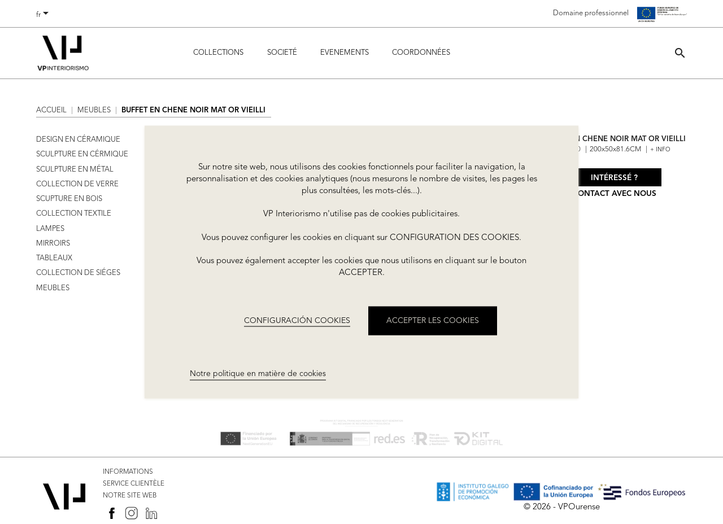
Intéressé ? (614, 178)
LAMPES (50, 229)
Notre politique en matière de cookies (258, 374)
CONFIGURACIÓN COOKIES (297, 320)
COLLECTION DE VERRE (77, 184)
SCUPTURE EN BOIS (69, 199)
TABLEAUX (54, 258)
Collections (218, 52)
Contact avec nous (614, 194)
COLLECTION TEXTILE (73, 213)
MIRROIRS (53, 243)
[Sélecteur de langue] (44, 15)
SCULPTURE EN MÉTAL (75, 169)
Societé (282, 52)
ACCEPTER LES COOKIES (432, 320)
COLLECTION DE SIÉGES (78, 273)
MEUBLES (52, 288)
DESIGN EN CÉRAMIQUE (78, 139)
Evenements (344, 52)
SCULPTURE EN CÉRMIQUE (82, 154)
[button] (680, 52)
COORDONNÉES (421, 52)
